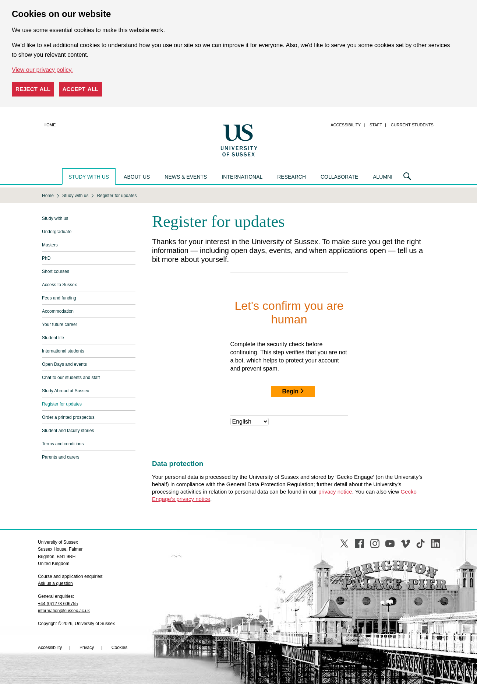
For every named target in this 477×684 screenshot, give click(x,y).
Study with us (88, 177)
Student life (53, 337)
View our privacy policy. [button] (42, 70)
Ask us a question (55, 583)
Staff (376, 125)
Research (291, 177)
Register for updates (62, 404)
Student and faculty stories (68, 430)
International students (63, 351)
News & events (186, 177)
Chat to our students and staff (71, 377)
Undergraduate (56, 231)
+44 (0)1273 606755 (58, 603)
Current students (412, 125)
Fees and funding (59, 298)
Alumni (382, 177)
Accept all (81, 89)
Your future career (59, 324)
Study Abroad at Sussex (65, 390)
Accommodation (58, 311)
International (242, 177)
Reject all (32, 89)
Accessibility (346, 125)
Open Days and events (64, 364)
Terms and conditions (63, 443)
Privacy (87, 647)
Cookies (119, 647)
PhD (46, 258)
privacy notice (335, 491)
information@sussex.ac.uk (64, 610)
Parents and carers (60, 457)
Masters (50, 245)
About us (137, 177)
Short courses (55, 271)
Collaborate (339, 177)
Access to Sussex (59, 284)
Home (49, 125)
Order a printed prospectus (68, 417)
